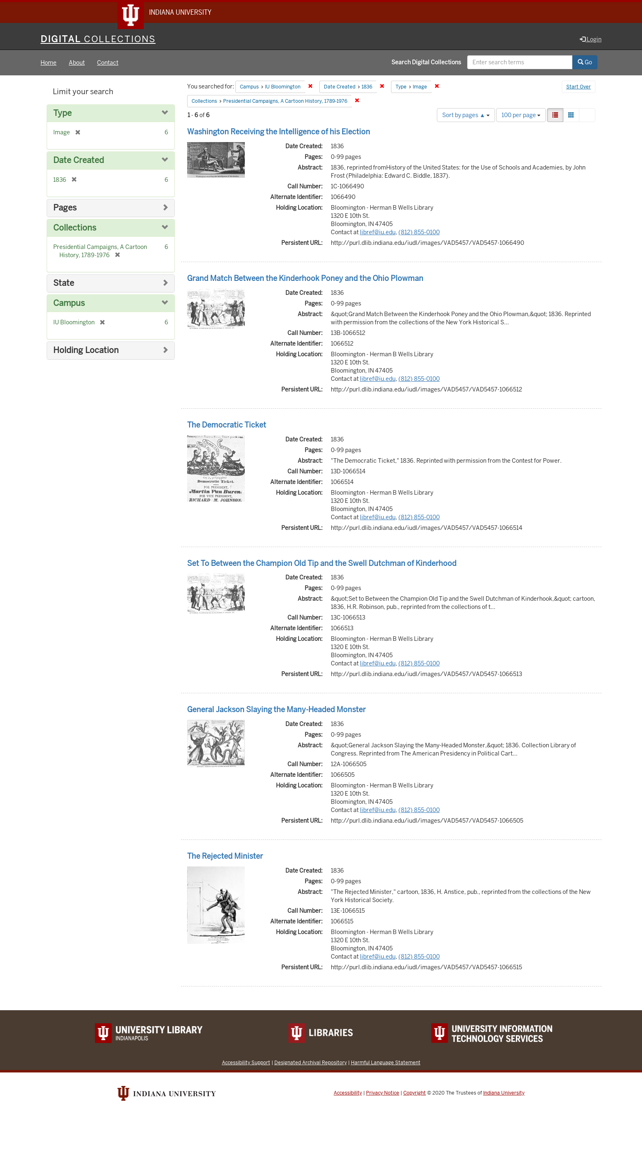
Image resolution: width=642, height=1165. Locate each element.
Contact (107, 63)
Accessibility (348, 1093)
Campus (69, 304)
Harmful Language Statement (385, 1063)
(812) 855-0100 (419, 232)
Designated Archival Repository (310, 1063)
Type (62, 114)
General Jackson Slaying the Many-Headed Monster (276, 710)
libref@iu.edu (378, 232)
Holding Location (86, 351)
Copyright (414, 1093)
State (63, 283)
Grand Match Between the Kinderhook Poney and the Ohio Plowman (305, 278)
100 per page (521, 115)
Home (49, 63)
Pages (65, 208)
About (77, 63)
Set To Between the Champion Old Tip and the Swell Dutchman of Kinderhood (322, 563)
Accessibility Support (246, 1063)
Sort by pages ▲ (466, 115)
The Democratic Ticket (226, 425)
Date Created (78, 161)
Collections (74, 228)
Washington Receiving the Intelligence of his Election (278, 132)
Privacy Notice (382, 1093)
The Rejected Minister (225, 856)
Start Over (578, 87)
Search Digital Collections (426, 62)
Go (585, 62)
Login (590, 39)
